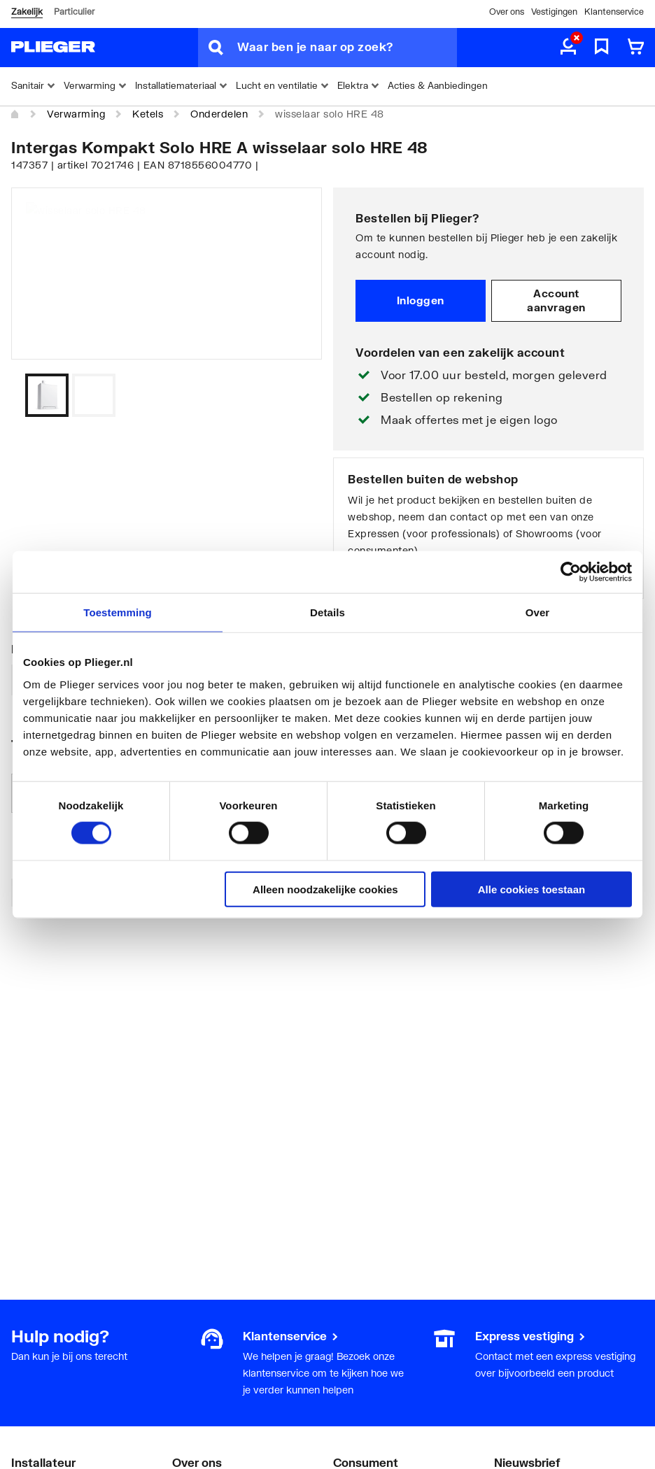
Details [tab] (327, 612)
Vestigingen (554, 11)
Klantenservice (614, 11)
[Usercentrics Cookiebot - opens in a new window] (570, 572)
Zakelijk (27, 11)
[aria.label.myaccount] (568, 47)
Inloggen (420, 300)
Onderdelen (219, 114)
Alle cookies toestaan (531, 889)
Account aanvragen (556, 300)
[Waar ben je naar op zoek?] (347, 47)
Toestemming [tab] (117, 612)
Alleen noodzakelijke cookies (325, 889)
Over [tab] (538, 612)
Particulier (74, 11)
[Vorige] (294, 395)
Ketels (147, 114)
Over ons (506, 11)
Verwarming (76, 114)
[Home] (15, 114)
